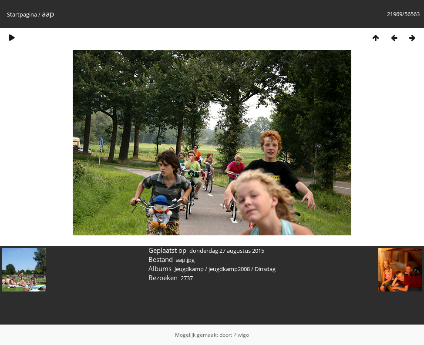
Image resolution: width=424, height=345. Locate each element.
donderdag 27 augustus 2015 (226, 251)
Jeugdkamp (189, 269)
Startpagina (22, 14)
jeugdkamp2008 (229, 269)
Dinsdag (265, 269)
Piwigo (241, 334)
